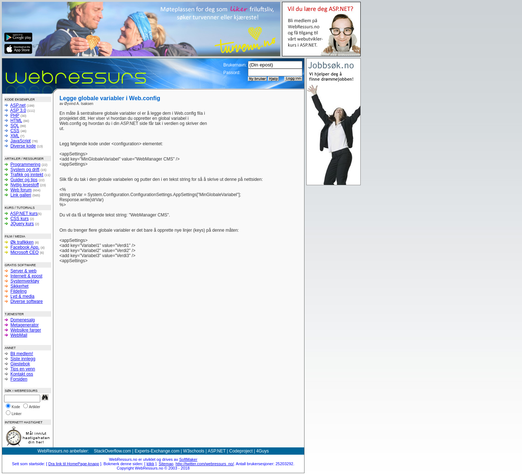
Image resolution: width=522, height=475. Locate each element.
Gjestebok (20, 363)
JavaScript (21, 140)
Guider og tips (24, 179)
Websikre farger (26, 330)
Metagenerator (25, 325)
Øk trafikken (22, 242)
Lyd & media (22, 296)
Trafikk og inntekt (26, 174)
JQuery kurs (22, 223)
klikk (150, 464)
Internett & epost (26, 276)
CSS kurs (20, 218)
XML (15, 135)
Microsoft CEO (25, 252)
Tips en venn (22, 369)
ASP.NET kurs (24, 213)
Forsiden (19, 379)
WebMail (19, 335)
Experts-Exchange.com (156, 451)
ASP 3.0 (18, 110)
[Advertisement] (254, 122)
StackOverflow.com (112, 451)
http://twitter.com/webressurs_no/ (204, 464)
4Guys (262, 451)
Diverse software (27, 301)
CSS (15, 130)
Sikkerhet (20, 286)
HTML (16, 120)
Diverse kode (23, 146)
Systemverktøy (25, 281)
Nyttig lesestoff (25, 184)
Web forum (21, 189)
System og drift (25, 169)
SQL (15, 125)
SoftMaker (188, 459)
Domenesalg (23, 319)
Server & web (24, 270)
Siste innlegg (23, 358)
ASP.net (17, 105)
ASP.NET (217, 451)
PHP (15, 115)
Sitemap (166, 464)
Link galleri (21, 195)
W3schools (193, 451)
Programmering (26, 164)
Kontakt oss (22, 374)
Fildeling (19, 291)
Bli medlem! (22, 353)
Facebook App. (25, 247)
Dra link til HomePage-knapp (73, 464)
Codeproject (241, 451)
